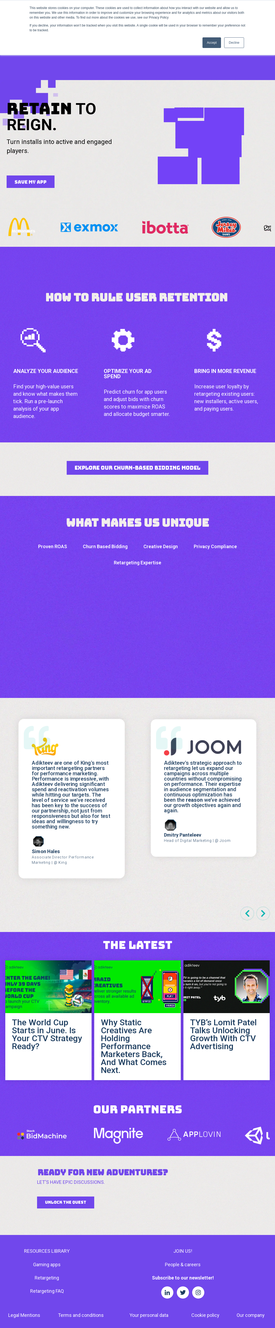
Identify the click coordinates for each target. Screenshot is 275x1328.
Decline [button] (234, 43)
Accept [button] (212, 43)
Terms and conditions (81, 1276)
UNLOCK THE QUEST (65, 1163)
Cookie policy (205, 1276)
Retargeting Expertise (137, 523)
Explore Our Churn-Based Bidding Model (137, 428)
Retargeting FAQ (47, 1252)
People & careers (183, 1225)
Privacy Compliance (215, 507)
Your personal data (148, 1276)
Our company (251, 1276)
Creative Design (160, 507)
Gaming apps (47, 1225)
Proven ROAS (52, 507)
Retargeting (47, 1238)
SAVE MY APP (31, 143)
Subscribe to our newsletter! (183, 1238)
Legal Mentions (24, 1276)
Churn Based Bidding (105, 507)
